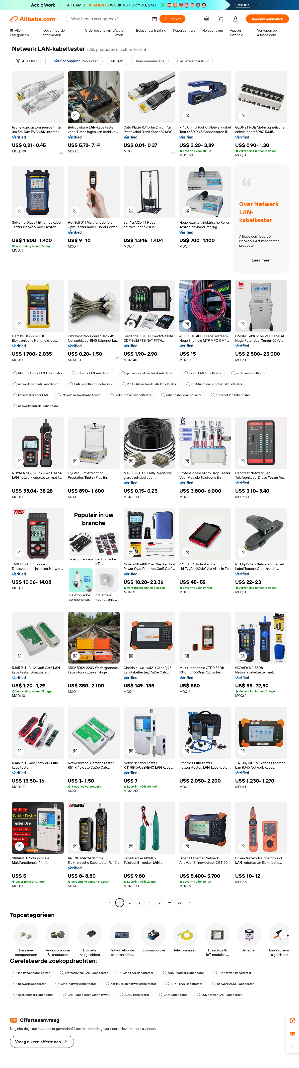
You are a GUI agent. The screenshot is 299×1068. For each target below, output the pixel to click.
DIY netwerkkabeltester (232, 973)
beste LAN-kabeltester (203, 373)
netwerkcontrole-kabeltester (36, 406)
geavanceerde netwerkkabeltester (148, 373)
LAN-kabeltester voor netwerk (86, 995)
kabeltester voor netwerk (181, 395)
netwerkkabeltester (29, 984)
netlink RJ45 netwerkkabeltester (131, 984)
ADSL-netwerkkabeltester (183, 973)
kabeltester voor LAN (30, 395)
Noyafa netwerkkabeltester (79, 395)
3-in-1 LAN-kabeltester (184, 984)
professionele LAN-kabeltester (84, 973)
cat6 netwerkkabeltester (33, 995)
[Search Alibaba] (109, 19)
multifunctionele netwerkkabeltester (214, 384)
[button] (154, 19)
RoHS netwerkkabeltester (130, 395)
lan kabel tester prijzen (31, 973)
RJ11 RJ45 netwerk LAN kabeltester (149, 384)
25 (179, 902)
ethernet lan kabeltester (230, 395)
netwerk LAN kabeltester (92, 373)
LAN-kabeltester (173, 995)
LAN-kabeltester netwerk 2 (90, 384)
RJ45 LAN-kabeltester (135, 973)
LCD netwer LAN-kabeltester (219, 995)
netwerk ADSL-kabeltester (233, 984)
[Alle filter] (26, 61)
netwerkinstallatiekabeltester (36, 384)
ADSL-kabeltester (134, 995)
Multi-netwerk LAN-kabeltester (37, 373)
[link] (292, 1020)
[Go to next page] (189, 902)
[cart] (221, 20)
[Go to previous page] (109, 902)
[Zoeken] (172, 19)
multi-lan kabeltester (248, 373)
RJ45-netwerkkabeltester (75, 984)
